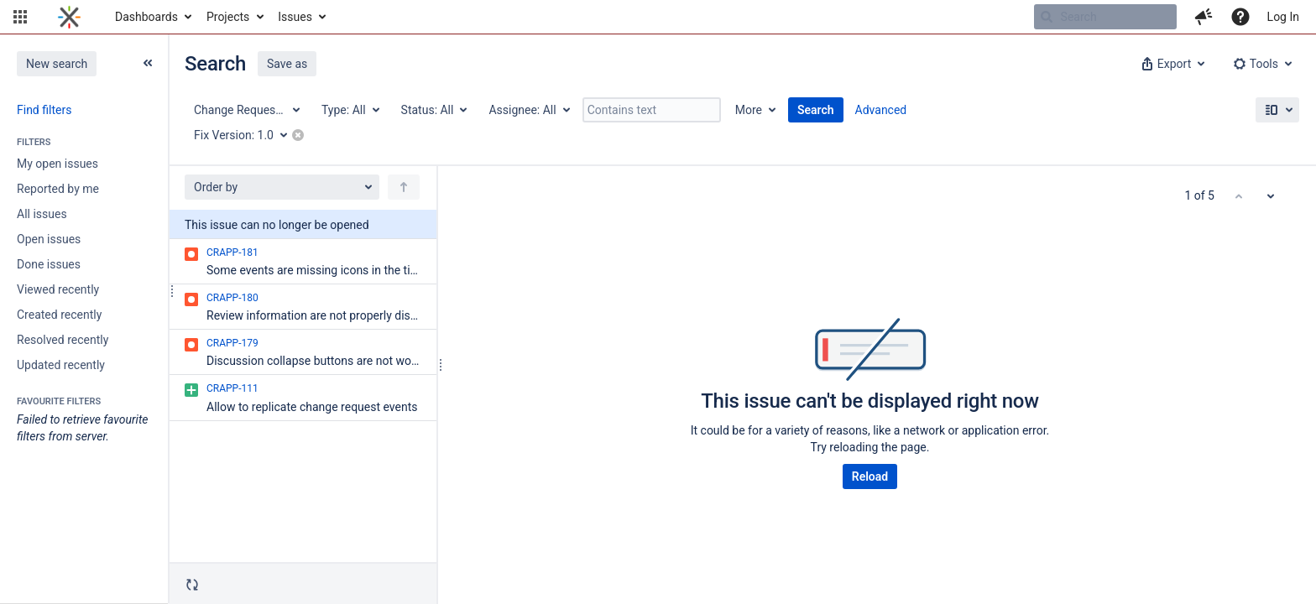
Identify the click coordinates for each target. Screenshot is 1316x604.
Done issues (49, 264)
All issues (42, 214)
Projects (227, 16)
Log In (1283, 16)
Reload (870, 476)
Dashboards (146, 16)
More (748, 110)
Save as (287, 63)
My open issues (57, 163)
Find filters (44, 110)
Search (815, 110)
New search (56, 63)
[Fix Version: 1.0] (246, 135)
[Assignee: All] (528, 109)
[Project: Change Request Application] (246, 109)
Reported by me (58, 188)
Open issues (49, 239)
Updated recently (61, 365)
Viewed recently (58, 289)
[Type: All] (349, 109)
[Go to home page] (69, 17)
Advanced (881, 110)
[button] (20, 17)
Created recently (59, 314)
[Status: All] (433, 109)
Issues (295, 16)
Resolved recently (62, 339)
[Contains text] (651, 109)
